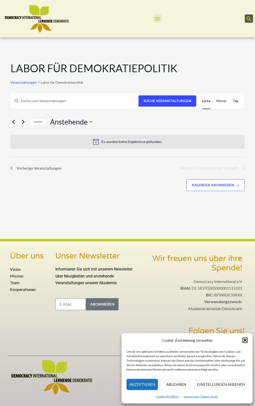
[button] (245, 340)
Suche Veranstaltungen (167, 101)
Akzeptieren (142, 384)
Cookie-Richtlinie (167, 396)
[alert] (127, 142)
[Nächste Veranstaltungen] (23, 122)
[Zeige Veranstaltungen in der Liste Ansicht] (206, 101)
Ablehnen (176, 384)
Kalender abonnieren (213, 185)
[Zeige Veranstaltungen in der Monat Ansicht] (221, 101)
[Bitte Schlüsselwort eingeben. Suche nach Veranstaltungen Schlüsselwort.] (74, 101)
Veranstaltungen (23, 82)
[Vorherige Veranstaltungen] (13, 122)
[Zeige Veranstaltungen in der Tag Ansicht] (235, 101)
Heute (38, 122)
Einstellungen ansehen (221, 384)
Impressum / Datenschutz (201, 396)
